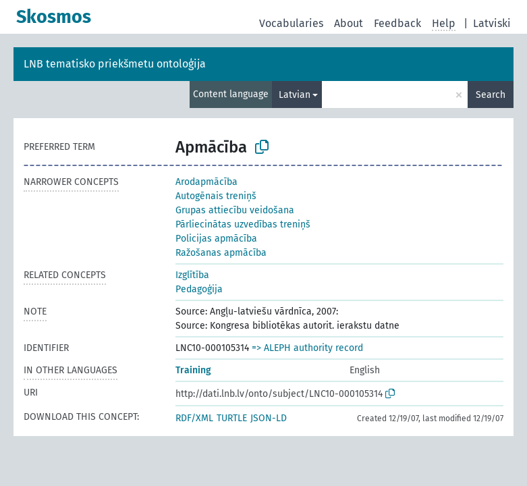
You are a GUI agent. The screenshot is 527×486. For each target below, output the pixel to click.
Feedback (397, 23)
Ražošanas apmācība (221, 253)
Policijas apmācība (216, 238)
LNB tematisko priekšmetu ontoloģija (115, 63)
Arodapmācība (206, 182)
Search (490, 95)
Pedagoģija (199, 289)
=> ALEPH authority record (307, 348)
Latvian (294, 95)
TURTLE (232, 418)
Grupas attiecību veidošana (234, 210)
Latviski (492, 23)
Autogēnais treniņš (215, 196)
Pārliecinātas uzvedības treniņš (242, 224)
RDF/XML (194, 418)
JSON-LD (268, 418)
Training (193, 370)
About (348, 23)
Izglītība (192, 275)
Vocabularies (291, 23)
